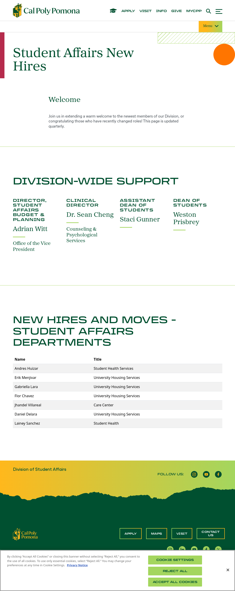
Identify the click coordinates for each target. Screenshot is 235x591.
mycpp (194, 11)
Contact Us (211, 533)
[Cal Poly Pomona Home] (46, 10)
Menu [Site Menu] (210, 26)
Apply (131, 533)
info (161, 11)
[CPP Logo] (25, 533)
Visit (182, 533)
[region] (117, 570)
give (176, 11)
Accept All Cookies (175, 582)
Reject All (175, 571)
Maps (156, 533)
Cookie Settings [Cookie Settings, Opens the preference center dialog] (175, 560)
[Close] (228, 570)
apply (128, 11)
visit (145, 11)
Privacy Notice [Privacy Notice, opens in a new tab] (77, 565)
